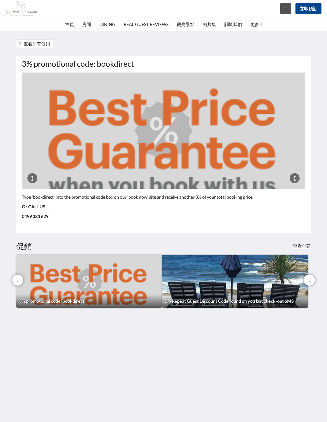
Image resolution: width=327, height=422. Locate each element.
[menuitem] (69, 24)
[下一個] (309, 280)
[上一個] (17, 280)
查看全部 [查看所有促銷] (302, 245)
